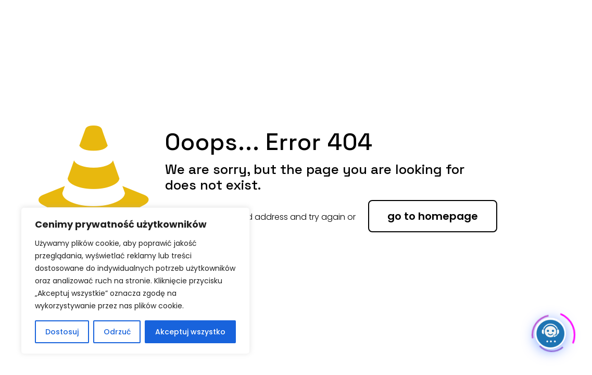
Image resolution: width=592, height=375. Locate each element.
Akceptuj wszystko (190, 332)
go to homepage (432, 216)
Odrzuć (117, 332)
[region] (135, 280)
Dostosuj (62, 332)
